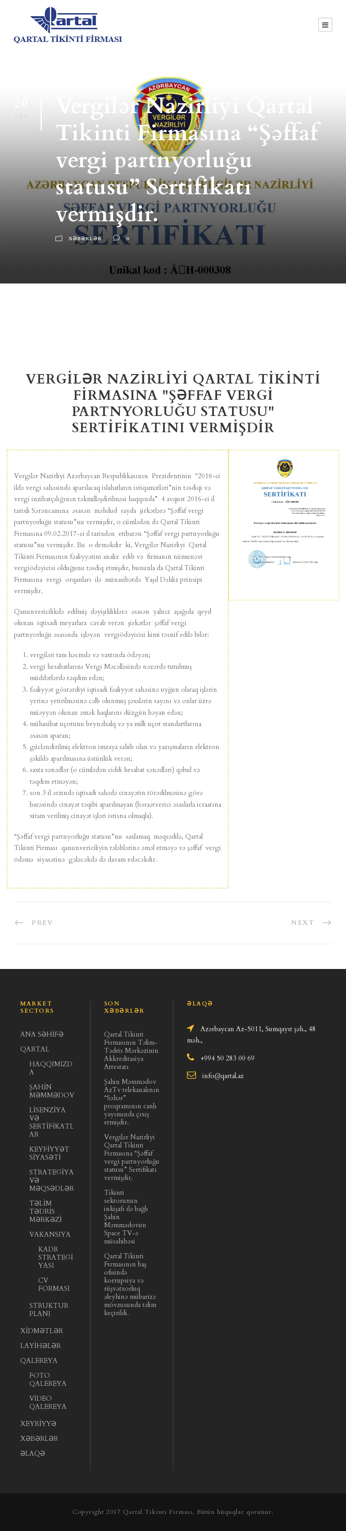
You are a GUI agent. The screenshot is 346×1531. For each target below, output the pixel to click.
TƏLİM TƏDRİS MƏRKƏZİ (45, 1211)
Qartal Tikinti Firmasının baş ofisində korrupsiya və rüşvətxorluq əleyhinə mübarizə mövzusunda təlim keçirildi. (130, 1284)
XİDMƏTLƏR (41, 1330)
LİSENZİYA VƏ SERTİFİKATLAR (51, 1122)
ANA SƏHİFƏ (42, 1034)
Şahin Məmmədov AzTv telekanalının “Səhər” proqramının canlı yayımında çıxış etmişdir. (131, 1102)
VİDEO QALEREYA (48, 1402)
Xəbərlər (85, 238)
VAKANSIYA (50, 1234)
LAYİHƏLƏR (40, 1345)
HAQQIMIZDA (51, 1068)
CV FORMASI (54, 1284)
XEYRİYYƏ (38, 1423)
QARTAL (35, 1049)
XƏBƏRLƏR (39, 1438)
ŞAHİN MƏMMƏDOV (51, 1091)
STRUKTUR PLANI (48, 1309)
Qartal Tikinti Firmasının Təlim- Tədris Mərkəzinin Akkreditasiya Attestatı (131, 1050)
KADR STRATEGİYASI (55, 1257)
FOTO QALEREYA (48, 1379)
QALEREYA (39, 1360)
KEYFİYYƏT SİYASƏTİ (49, 1153)
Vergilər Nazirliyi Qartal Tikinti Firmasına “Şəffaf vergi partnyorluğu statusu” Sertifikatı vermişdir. (131, 1157)
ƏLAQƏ (32, 1453)
